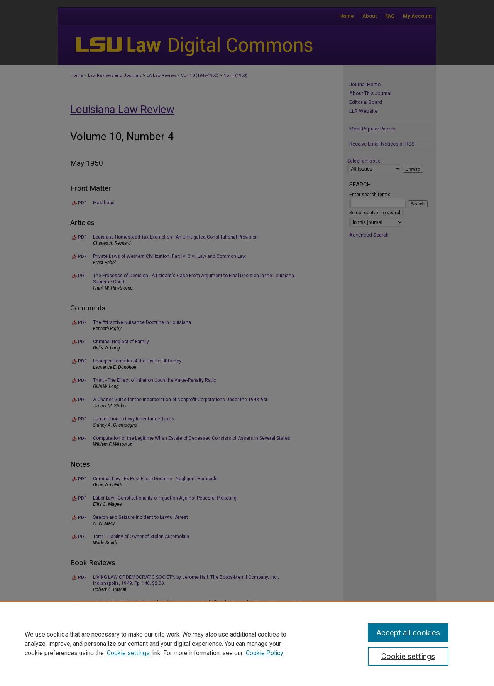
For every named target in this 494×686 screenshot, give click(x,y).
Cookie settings (128, 653)
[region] (247, 643)
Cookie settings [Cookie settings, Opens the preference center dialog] (408, 656)
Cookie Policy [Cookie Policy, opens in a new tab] (264, 653)
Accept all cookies (408, 632)
